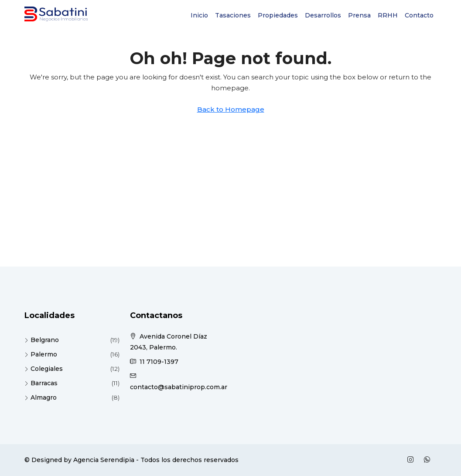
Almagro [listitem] (40, 397)
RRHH (388, 15)
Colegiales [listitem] (43, 369)
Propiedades (278, 15)
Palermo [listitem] (40, 354)
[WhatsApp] (429, 460)
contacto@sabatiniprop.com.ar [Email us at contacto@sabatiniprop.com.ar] (178, 387)
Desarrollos (323, 15)
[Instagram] (412, 460)
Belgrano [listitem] (41, 340)
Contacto (419, 15)
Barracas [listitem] (41, 383)
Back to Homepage (230, 109)
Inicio (199, 15)
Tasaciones (233, 15)
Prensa (359, 15)
